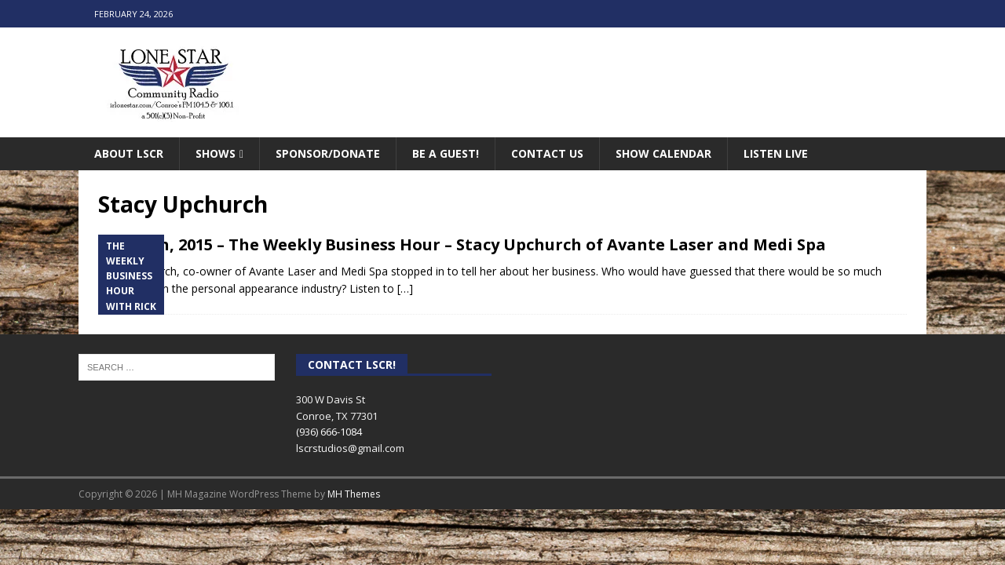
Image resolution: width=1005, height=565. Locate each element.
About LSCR (128, 153)
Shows (216, 153)
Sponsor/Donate (328, 153)
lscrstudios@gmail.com (350, 448)
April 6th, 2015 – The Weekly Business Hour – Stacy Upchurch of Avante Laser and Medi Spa (462, 244)
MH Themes (353, 494)
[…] (405, 288)
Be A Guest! (445, 153)
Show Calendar (663, 153)
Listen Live (776, 153)
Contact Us (547, 153)
